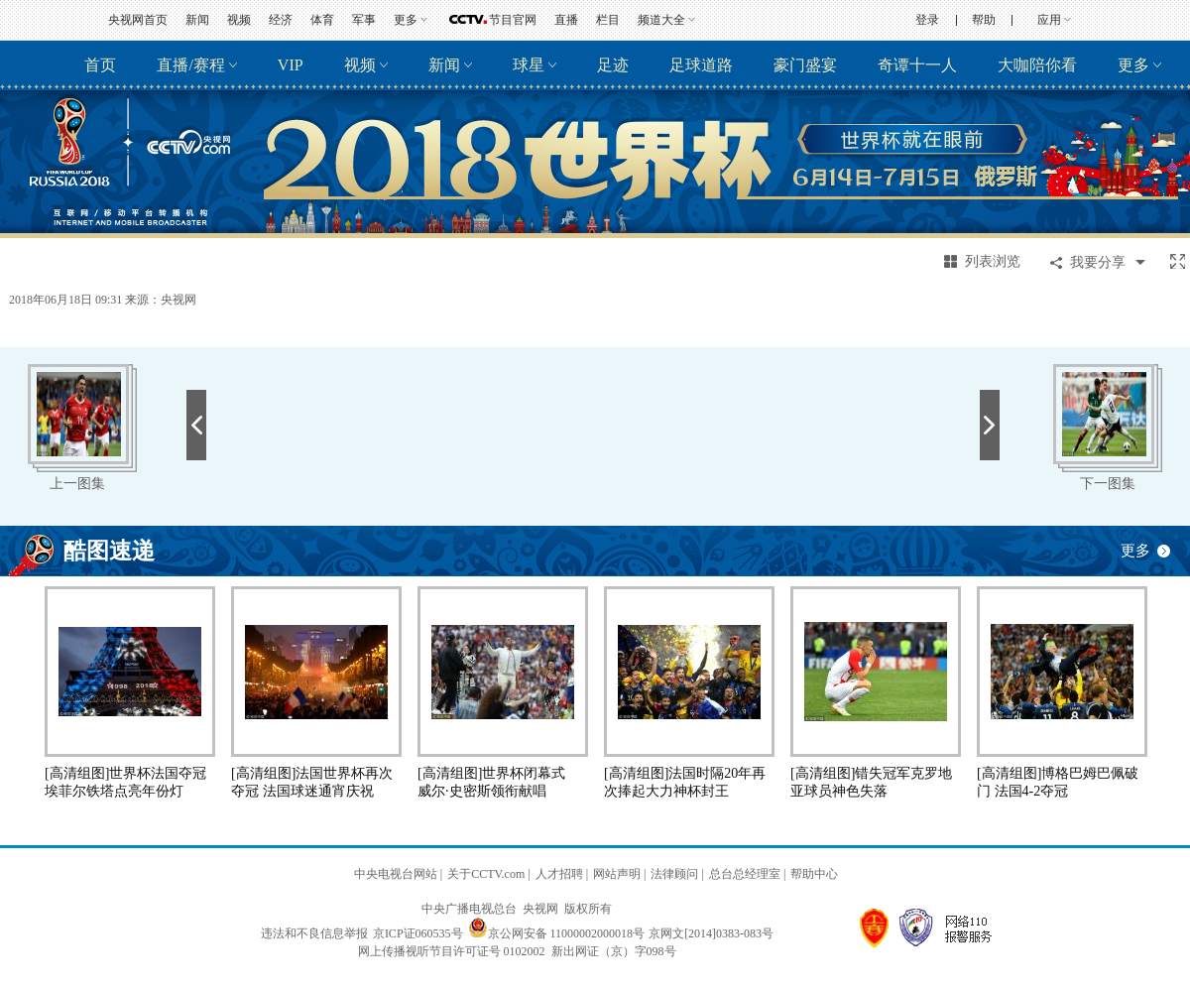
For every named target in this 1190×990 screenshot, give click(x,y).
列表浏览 (992, 261)
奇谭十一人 (917, 65)
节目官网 (512, 20)
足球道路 (701, 65)
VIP (290, 65)
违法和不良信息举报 (314, 933)
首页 (100, 65)
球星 (528, 65)
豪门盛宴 (805, 65)
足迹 (613, 65)
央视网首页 (138, 20)
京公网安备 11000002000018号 (557, 933)
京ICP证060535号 (418, 933)
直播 (566, 20)
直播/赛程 (190, 65)
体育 (322, 20)
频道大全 (661, 20)
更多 (405, 20)
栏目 (608, 20)
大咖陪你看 (1037, 65)
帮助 (984, 20)
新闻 (197, 20)
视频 (239, 20)
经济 (281, 20)
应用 (1049, 20)
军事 (364, 20)
